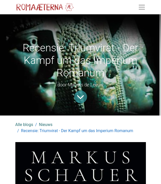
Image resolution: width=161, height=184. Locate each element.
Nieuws (45, 124)
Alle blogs (24, 124)
